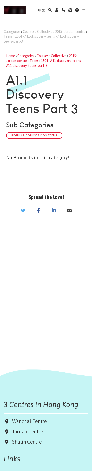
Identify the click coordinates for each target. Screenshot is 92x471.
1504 (18, 36)
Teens (8, 36)
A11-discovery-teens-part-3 (26, 66)
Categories (12, 32)
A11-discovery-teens (39, 36)
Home (10, 56)
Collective (45, 32)
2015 (58, 32)
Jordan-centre (74, 32)
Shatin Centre (26, 442)
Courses (29, 32)
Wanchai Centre (30, 421)
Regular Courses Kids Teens (34, 135)
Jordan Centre (26, 431)
